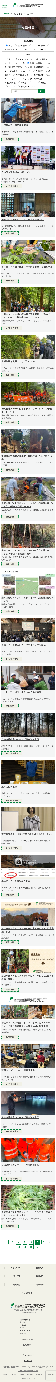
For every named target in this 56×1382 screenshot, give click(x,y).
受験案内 (39, 1268)
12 (31, 1247)
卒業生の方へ (28, 1340)
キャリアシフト (28, 1293)
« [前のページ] (6, 1242)
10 (18, 1247)
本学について (16, 1268)
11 (25, 1247)
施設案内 (16, 1285)
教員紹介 (39, 1276)
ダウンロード (28, 1355)
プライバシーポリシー (28, 1371)
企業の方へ (28, 1345)
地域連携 (39, 1285)
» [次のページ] (37, 1247)
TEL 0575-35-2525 (28, 1312)
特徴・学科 (16, 1276)
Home (6, 14)
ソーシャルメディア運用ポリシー (36, 1367)
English (28, 1361)
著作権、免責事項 (11, 1367)
